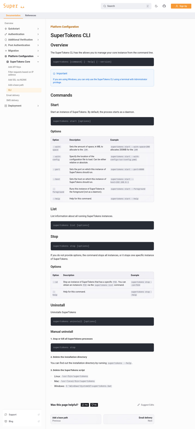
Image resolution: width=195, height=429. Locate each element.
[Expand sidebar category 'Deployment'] (38, 105)
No (94, 405)
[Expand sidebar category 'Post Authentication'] (38, 45)
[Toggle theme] (156, 6)
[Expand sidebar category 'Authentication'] (38, 34)
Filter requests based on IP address (21, 73)
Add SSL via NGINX (17, 80)
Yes (85, 405)
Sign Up (181, 6)
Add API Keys (14, 67)
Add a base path (16, 85)
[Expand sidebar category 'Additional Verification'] (38, 39)
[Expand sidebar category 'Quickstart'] (38, 28)
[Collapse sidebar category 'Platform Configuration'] (38, 56)
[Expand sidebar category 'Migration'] (38, 50)
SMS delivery (12, 100)
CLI (9, 90)
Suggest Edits (145, 405)
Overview (9, 23)
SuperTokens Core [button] (18, 61)
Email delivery (13, 95)
